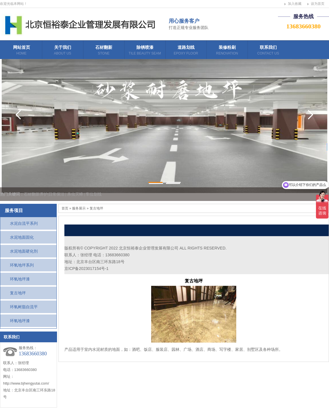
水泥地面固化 (22, 237)
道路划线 (185, 51)
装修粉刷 (227, 51)
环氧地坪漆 (20, 279)
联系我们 (268, 51)
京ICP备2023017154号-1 (86, 268)
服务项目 (14, 210)
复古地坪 (18, 293)
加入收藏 (294, 4)
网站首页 (21, 51)
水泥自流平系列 (24, 223)
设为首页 (317, 4)
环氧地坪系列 (22, 265)
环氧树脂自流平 (24, 307)
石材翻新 (103, 52)
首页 (65, 208)
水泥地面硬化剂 (24, 251)
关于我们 (62, 51)
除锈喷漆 (144, 51)
